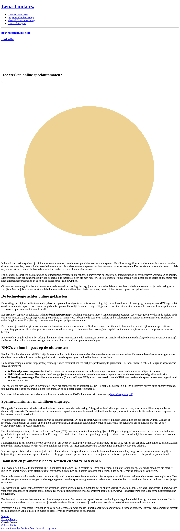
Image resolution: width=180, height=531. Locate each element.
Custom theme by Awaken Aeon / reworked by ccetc (28, 528)
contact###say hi (17, 23)
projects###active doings (21, 17)
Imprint (5, 516)
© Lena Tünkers (9, 525)
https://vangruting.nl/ (121, 394)
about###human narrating (21, 20)
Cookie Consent (9, 522)
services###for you (18, 14)
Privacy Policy (9, 519)
